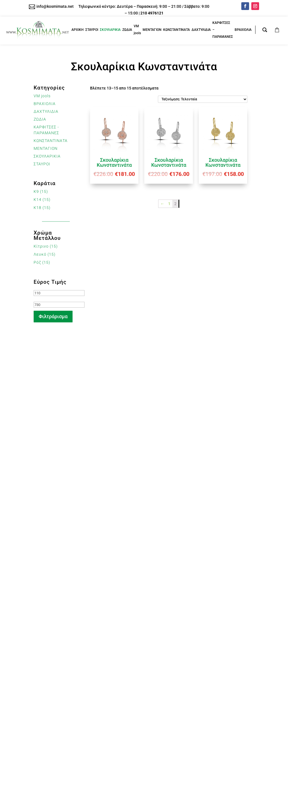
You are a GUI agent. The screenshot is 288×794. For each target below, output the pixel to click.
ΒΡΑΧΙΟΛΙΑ (45, 103)
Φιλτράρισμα (53, 316)
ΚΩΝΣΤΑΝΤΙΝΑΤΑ (51, 140)
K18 (37, 207)
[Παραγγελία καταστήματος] (202, 99)
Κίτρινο (41, 246)
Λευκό (40, 254)
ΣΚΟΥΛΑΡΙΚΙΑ (47, 156)
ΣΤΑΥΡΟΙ (42, 164)
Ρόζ (37, 262)
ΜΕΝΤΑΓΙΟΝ (46, 148)
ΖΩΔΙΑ (40, 119)
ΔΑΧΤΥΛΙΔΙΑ (46, 111)
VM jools (42, 96)
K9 (36, 191)
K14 (37, 199)
